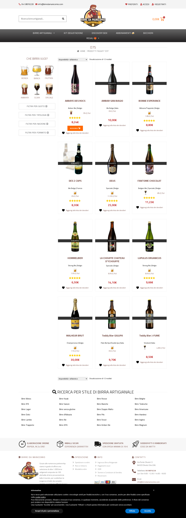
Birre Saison (64, 403)
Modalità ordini (81, 469)
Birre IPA (25, 403)
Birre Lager (26, 409)
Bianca (37, 78)
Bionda (24, 78)
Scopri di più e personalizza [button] (47, 511)
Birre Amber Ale (103, 425)
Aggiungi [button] (75, 128)
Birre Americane (141, 409)
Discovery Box (99, 33)
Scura (37, 97)
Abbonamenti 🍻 (125, 33)
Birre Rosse (102, 398)
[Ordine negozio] (73, 59)
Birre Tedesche (141, 403)
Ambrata (25, 97)
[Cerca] (63, 19)
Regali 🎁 (93, 38)
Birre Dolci (25, 414)
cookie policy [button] (40, 497)
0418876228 (150, 470)
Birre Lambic (26, 419)
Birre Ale (62, 419)
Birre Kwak (63, 398)
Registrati (159, 4)
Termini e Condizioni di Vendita (110, 472)
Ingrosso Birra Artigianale (107, 462)
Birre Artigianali (44, 33)
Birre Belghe (140, 398)
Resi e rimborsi (81, 465)
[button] (37, 106)
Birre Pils (100, 414)
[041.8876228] (20, 4)
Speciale (49, 97)
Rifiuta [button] (132, 511)
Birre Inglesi (140, 419)
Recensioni (102, 475)
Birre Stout (102, 419)
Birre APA (63, 425)
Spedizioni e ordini (82, 462)
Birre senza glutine (67, 409)
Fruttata (49, 78)
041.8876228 (27, 4)
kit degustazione (73, 33)
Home (82, 51)
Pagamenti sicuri (104, 465)
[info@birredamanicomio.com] (36, 4)
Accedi (144, 4)
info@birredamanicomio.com (50, 4)
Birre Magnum (141, 425)
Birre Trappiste (27, 425)
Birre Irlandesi (140, 414)
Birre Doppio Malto (105, 409)
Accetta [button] (147, 511)
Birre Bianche (102, 403)
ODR (99, 469)
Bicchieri (148, 33)
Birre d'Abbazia (65, 414)
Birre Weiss (26, 398)
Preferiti (131, 4)
